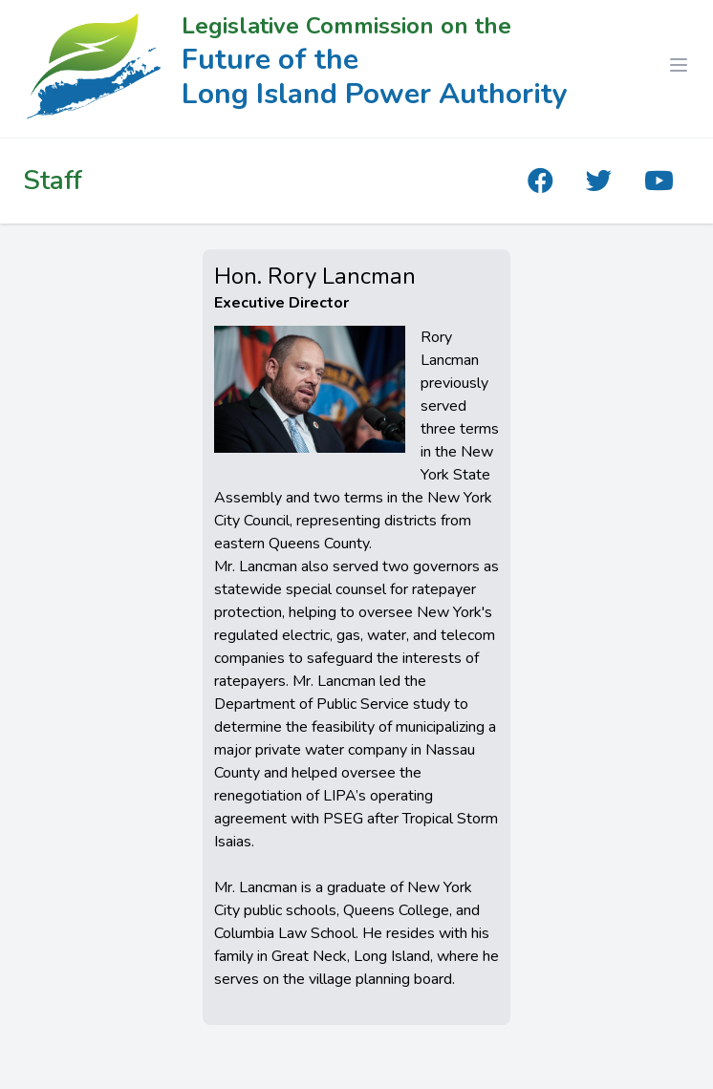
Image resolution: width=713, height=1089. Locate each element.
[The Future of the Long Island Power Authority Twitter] (599, 181)
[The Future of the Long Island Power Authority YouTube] (659, 181)
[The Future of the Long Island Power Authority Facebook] (540, 181)
